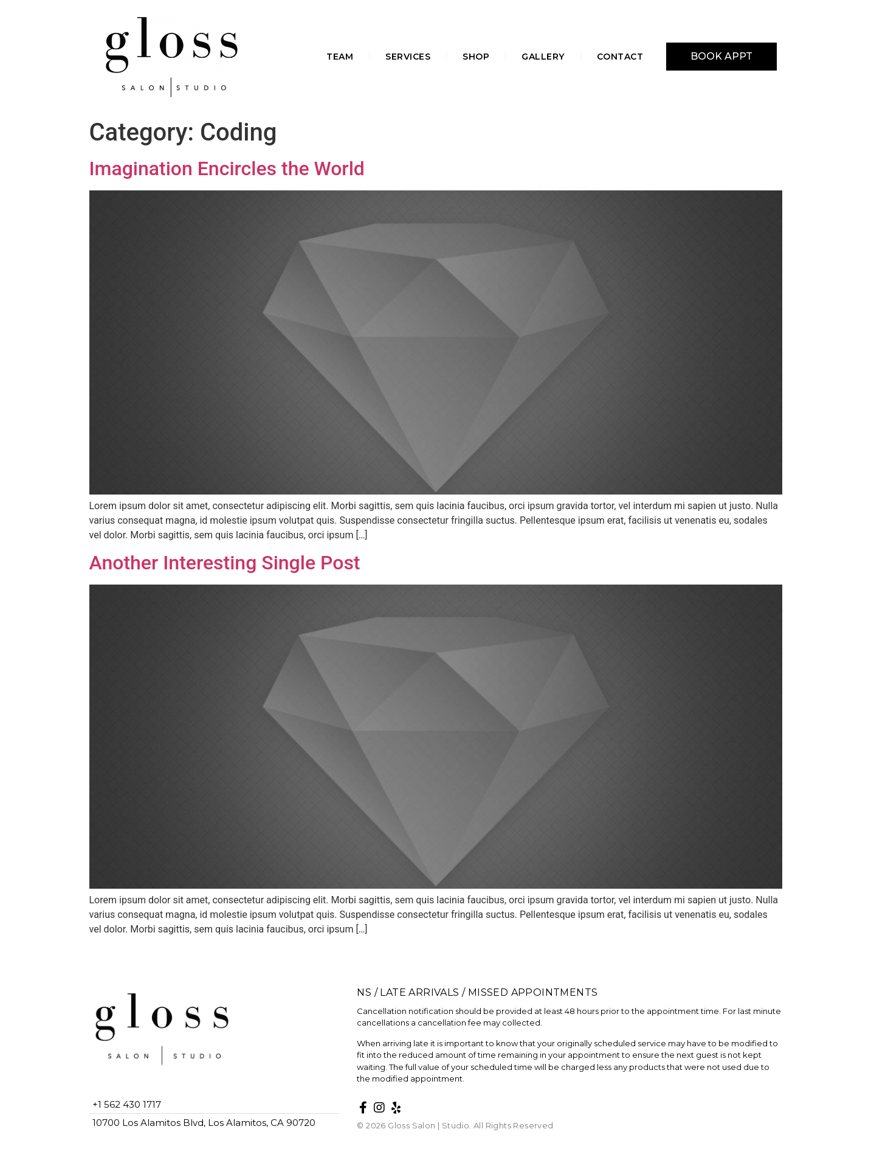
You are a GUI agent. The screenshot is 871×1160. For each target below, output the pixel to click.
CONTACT (620, 56)
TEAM (339, 56)
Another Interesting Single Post (224, 562)
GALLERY (543, 56)
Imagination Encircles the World (227, 168)
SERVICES (407, 56)
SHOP (476, 56)
